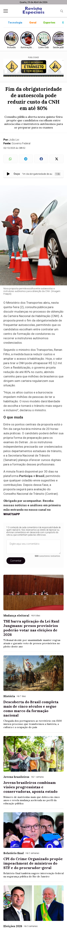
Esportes (49, 22)
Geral (32, 22)
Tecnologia (15, 22)
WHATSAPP (11, 514)
